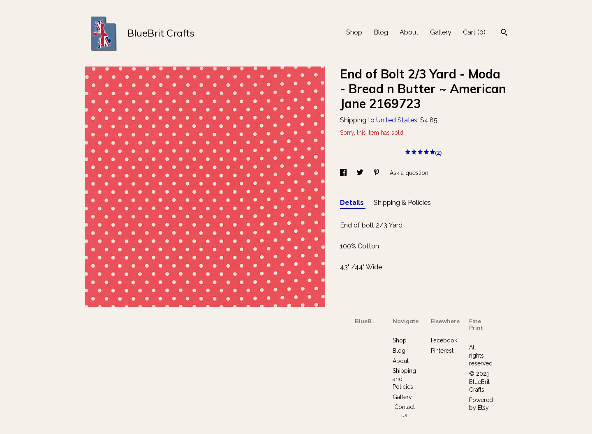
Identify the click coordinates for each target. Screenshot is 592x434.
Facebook (444, 340)
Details (352, 203)
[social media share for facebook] (344, 173)
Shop (354, 32)
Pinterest (442, 350)
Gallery (440, 32)
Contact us (404, 411)
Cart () (474, 32)
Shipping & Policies (402, 203)
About (409, 32)
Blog (381, 32)
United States (396, 120)
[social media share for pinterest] (377, 173)
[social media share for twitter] (360, 173)
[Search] (504, 33)
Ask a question (409, 173)
